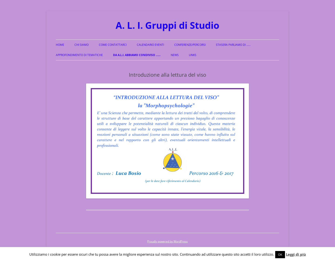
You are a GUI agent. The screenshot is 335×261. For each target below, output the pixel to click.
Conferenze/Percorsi (190, 45)
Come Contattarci (113, 45)
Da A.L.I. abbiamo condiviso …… (137, 55)
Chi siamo (81, 45)
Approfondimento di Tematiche (79, 55)
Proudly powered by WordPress (167, 241)
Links (192, 55)
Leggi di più (296, 254)
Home (60, 45)
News (175, 55)
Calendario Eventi (150, 45)
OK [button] (280, 254)
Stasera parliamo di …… (233, 45)
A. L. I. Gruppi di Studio (167, 25)
